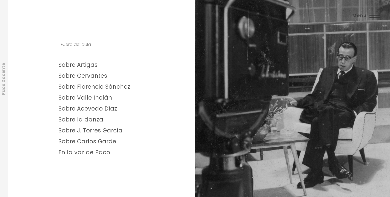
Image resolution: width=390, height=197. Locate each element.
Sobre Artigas (78, 65)
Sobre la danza (80, 119)
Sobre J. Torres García (90, 130)
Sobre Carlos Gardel (88, 141)
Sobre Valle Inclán (85, 98)
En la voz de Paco (84, 152)
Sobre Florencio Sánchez (94, 87)
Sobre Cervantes (82, 76)
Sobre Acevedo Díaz (87, 108)
